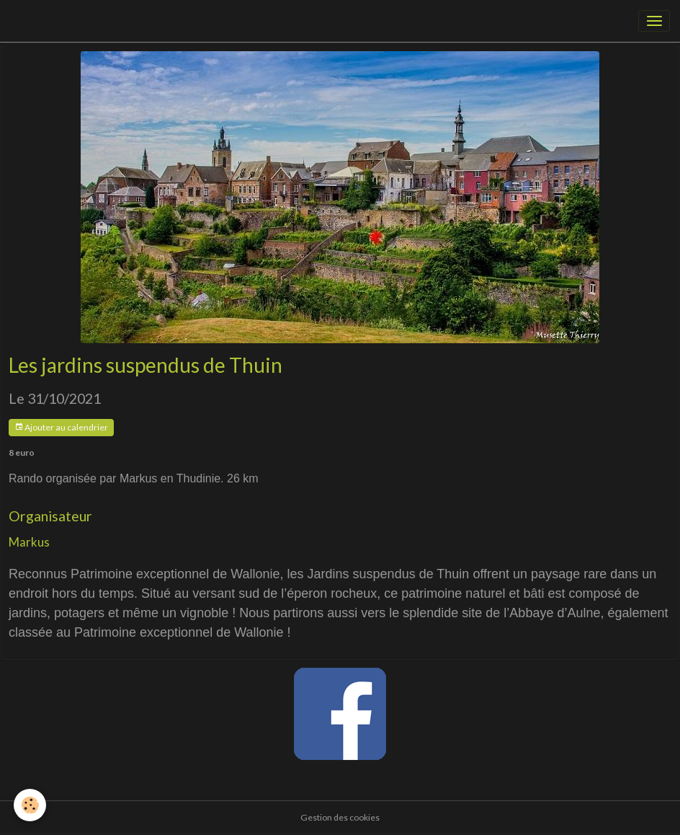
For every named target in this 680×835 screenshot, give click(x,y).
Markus (29, 541)
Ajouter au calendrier (61, 427)
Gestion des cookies (340, 817)
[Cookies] (30, 805)
